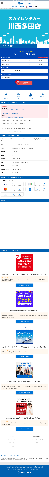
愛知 (15, 467)
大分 (24, 469)
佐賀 (19, 469)
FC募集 (36, 443)
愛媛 (9, 469)
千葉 (32, 466)
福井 (9, 467)
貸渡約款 (12, 436)
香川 (41, 467)
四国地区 (35, 467)
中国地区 (27, 467)
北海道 (7, 466)
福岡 (17, 469)
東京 (34, 466)
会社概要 (12, 446)
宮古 (39, 469)
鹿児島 (32, 469)
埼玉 (29, 466)
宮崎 (29, 469)
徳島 (39, 467)
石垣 (37, 469)
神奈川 (37, 466)
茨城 (25, 466)
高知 (11, 469)
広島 (32, 467)
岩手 (16, 466)
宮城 (18, 466)
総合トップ (3, 8)
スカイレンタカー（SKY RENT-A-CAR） (10, 455)
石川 (7, 467)
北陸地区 (40, 466)
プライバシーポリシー (12, 439)
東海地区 (12, 467)
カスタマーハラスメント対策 (36, 439)
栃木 (27, 466)
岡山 (30, 467)
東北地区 (10, 466)
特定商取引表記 (36, 436)
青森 (14, 466)
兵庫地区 (7, 8)
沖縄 (34, 469)
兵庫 (24, 467)
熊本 (27, 469)
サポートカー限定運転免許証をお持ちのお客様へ (13, 117)
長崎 (22, 469)
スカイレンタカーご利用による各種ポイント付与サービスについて (17, 109)
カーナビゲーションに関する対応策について (12, 113)
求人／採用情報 (12, 443)
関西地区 (18, 467)
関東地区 (21, 466)
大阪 (21, 467)
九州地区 (14, 469)
